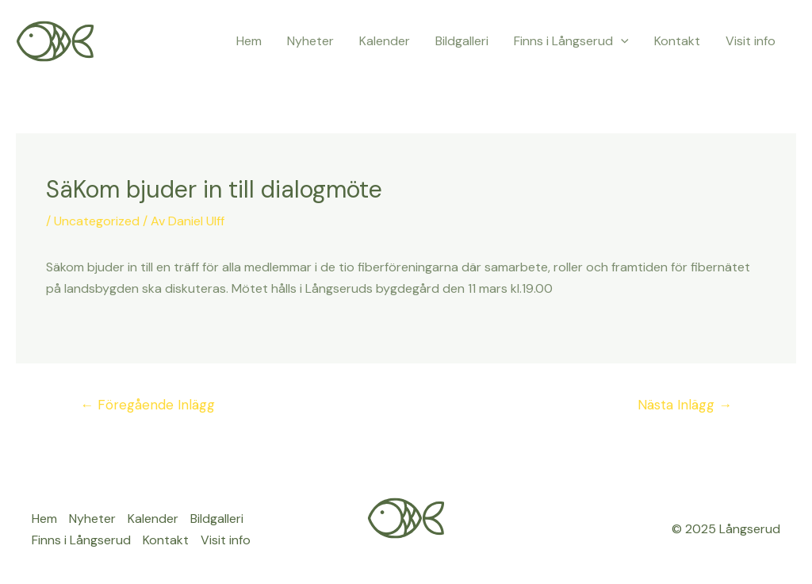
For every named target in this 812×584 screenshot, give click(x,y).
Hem (249, 41)
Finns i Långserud (571, 41)
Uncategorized (97, 221)
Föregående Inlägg (147, 404)
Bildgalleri (461, 41)
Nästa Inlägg (685, 404)
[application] (621, 41)
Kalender (384, 41)
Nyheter (310, 41)
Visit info (751, 41)
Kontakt (677, 41)
